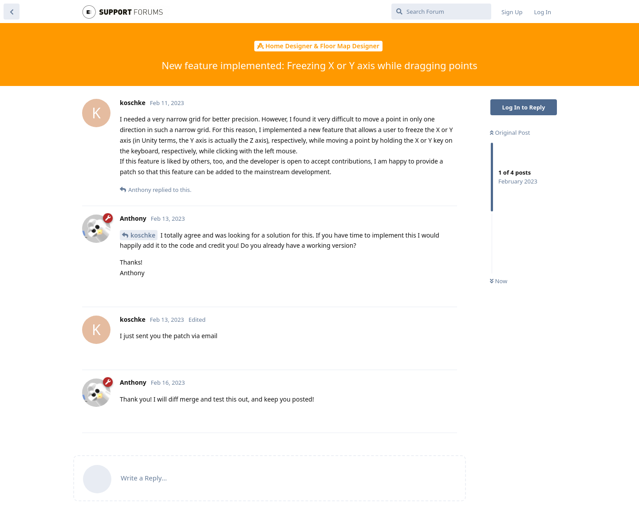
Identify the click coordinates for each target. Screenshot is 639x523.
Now (498, 281)
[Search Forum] (441, 12)
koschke (142, 235)
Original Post (510, 133)
